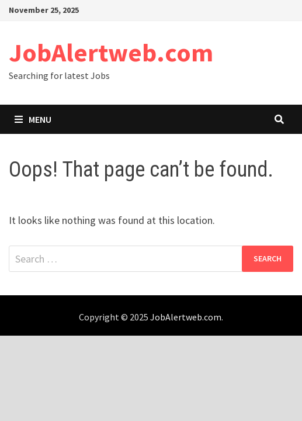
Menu (33, 119)
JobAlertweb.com (111, 52)
